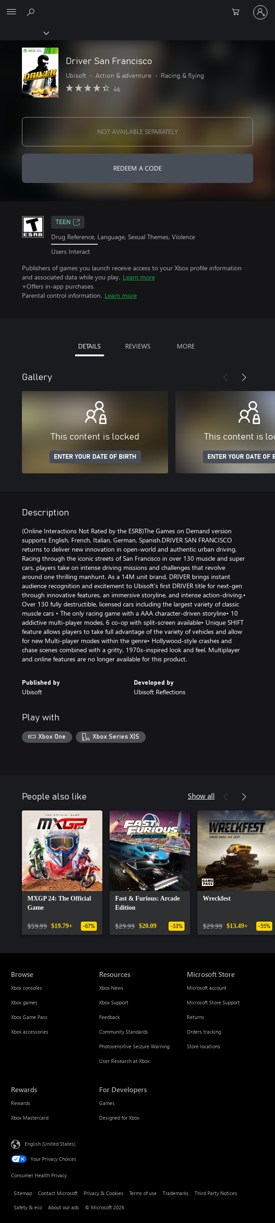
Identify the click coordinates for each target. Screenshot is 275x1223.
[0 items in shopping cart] (238, 12)
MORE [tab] (186, 346)
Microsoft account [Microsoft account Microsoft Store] (207, 988)
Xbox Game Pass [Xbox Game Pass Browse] (29, 1017)
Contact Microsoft (58, 1193)
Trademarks (176, 1193)
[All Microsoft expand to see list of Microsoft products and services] (11, 12)
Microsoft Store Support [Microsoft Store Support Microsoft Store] (213, 1002)
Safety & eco (28, 1207)
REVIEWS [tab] (137, 346)
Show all (201, 795)
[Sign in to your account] (260, 12)
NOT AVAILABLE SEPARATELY (137, 131)
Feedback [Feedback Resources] (109, 1017)
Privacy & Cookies (103, 1193)
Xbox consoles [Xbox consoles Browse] (26, 988)
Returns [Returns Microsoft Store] (195, 1017)
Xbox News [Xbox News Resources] (111, 988)
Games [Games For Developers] (107, 1103)
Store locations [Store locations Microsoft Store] (203, 1046)
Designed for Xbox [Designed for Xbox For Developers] (119, 1118)
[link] (62, 872)
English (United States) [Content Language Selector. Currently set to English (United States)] (50, 1144)
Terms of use (143, 1193)
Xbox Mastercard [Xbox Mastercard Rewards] (29, 1118)
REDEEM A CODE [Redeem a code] (137, 168)
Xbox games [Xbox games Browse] (24, 1002)
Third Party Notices (216, 1193)
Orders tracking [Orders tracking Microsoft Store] (204, 1032)
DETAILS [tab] (89, 346)
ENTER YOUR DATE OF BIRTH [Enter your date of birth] (95, 457)
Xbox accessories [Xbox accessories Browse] (29, 1032)
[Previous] (226, 377)
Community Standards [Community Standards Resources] (123, 1032)
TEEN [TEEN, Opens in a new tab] (68, 222)
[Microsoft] (137, 6)
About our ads (63, 1207)
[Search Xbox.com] (32, 12)
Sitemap (23, 1193)
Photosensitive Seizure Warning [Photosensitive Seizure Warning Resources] (134, 1046)
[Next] (244, 377)
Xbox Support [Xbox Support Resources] (113, 1002)
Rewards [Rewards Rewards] (20, 1103)
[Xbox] (24, 32)
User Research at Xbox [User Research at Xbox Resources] (124, 1061)
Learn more (139, 277)
